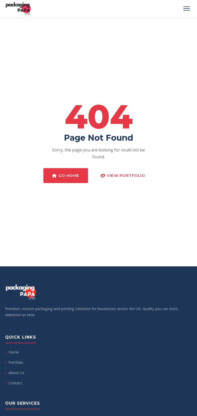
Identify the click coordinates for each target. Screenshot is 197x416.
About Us (16, 372)
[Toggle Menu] (186, 8)
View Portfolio (123, 175)
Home (13, 352)
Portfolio (15, 362)
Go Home (65, 175)
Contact (15, 383)
